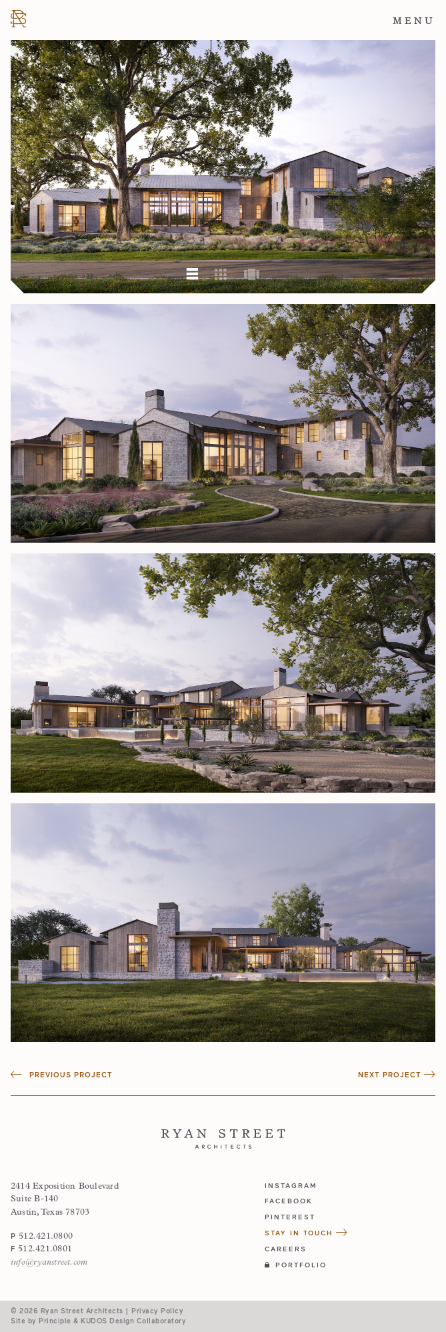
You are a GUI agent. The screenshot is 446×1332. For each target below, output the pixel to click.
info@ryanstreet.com (49, 1262)
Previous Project (62, 1074)
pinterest (290, 1217)
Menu (414, 21)
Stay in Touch (306, 1233)
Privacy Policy (157, 1311)
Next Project (396, 1074)
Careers (286, 1249)
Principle (55, 1321)
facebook (289, 1201)
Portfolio (296, 1265)
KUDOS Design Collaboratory (133, 1321)
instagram (291, 1185)
